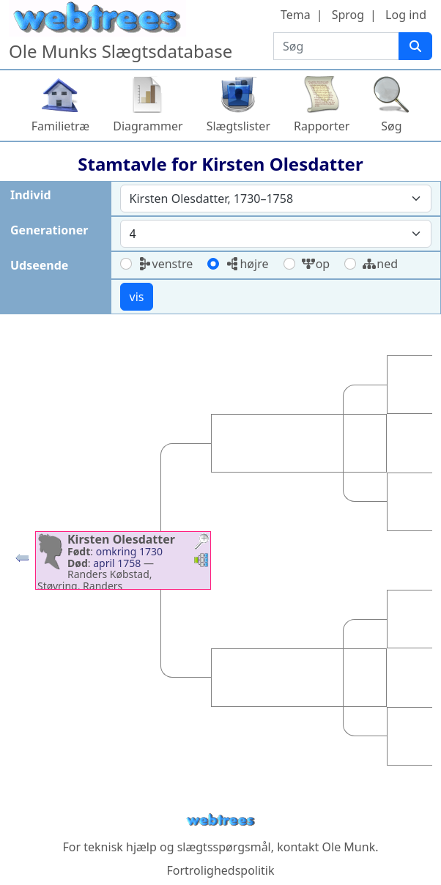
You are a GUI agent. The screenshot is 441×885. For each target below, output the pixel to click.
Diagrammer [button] (147, 126)
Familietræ (61, 126)
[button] (22, 561)
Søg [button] (391, 126)
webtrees (220, 820)
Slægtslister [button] (238, 126)
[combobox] (276, 198)
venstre (165, 264)
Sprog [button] (348, 15)
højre (246, 264)
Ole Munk (349, 847)
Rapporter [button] (321, 126)
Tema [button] (296, 15)
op (315, 264)
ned (380, 264)
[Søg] (415, 46)
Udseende (39, 265)
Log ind (405, 15)
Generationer (49, 230)
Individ (30, 195)
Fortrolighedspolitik (220, 870)
